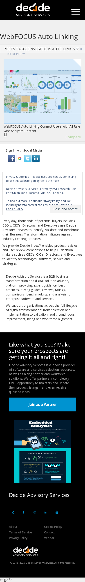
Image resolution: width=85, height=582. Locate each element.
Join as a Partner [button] (43, 404)
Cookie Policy (53, 527)
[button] (12, 158)
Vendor (49, 538)
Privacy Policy (18, 538)
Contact (49, 532)
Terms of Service (20, 532)
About (13, 527)
